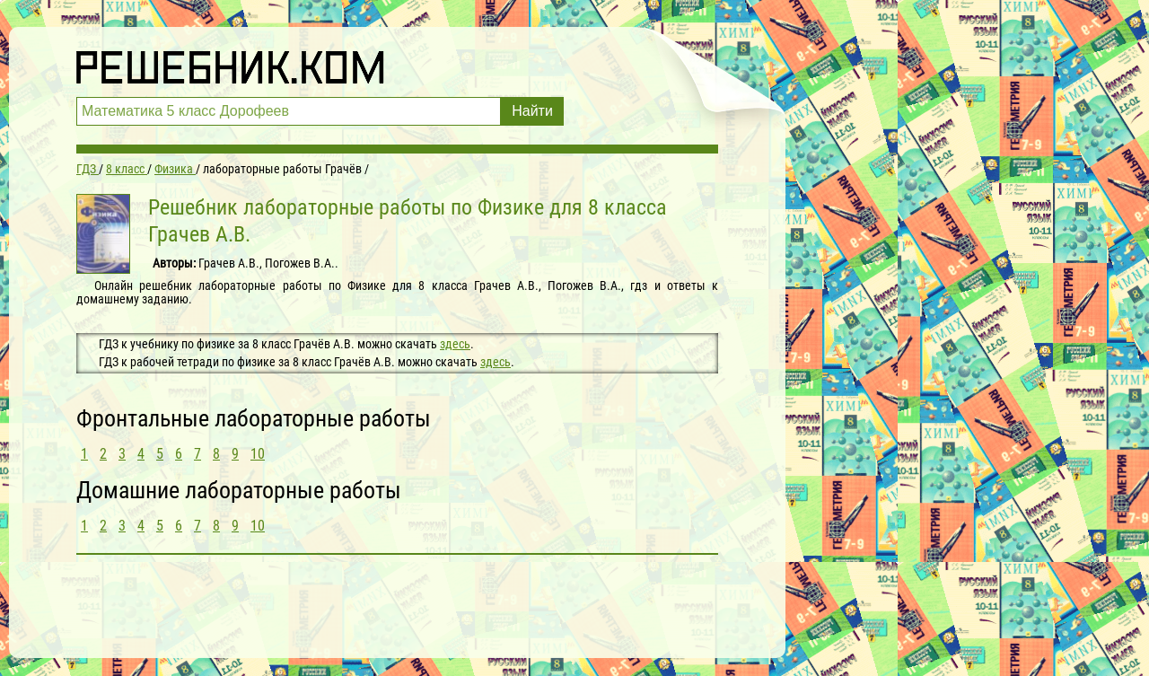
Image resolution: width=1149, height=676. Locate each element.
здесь (455, 344)
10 (257, 453)
